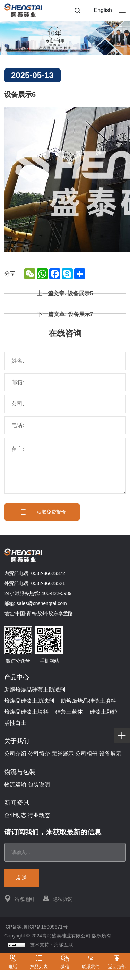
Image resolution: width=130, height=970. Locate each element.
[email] (65, 852)
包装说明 (39, 784)
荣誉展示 (63, 754)
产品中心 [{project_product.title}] (16, 677)
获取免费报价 (42, 512)
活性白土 (15, 723)
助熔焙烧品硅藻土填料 (88, 701)
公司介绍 (15, 754)
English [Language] (103, 10)
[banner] (65, 38)
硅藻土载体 (69, 712)
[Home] (23, 10)
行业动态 (39, 815)
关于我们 (16, 741)
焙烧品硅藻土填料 (26, 712)
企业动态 (15, 815)
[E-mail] (65, 382)
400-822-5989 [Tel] (56, 593)
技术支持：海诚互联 (51, 945)
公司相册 (86, 754)
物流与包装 (19, 771)
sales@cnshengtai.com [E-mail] (42, 603)
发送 (21, 878)
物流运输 (15, 784)
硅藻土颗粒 (104, 712)
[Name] (65, 361)
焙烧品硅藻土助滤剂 (29, 701)
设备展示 (110, 754)
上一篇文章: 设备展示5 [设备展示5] (65, 293)
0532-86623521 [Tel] (48, 583)
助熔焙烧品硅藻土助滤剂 (34, 690)
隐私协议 (57, 898)
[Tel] (65, 425)
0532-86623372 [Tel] (48, 573)
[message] (65, 466)
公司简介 (39, 754)
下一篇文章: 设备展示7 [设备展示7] (65, 314)
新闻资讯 (16, 802)
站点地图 (19, 898)
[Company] (65, 404)
